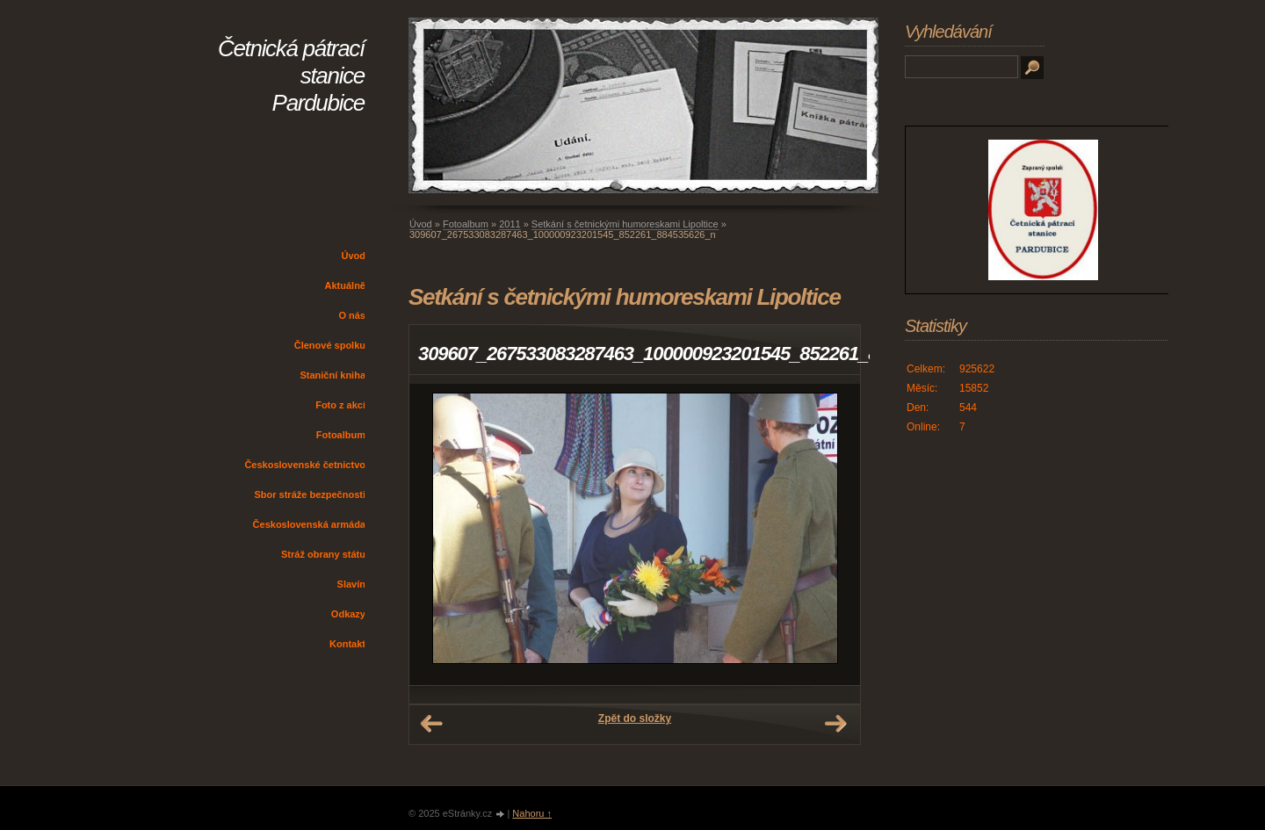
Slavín (351, 584)
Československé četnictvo (304, 464)
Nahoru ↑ (532, 813)
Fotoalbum (340, 434)
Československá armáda (309, 524)
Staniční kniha (332, 375)
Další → (835, 724)
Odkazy (348, 614)
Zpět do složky (634, 718)
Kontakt (347, 644)
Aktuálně (345, 285)
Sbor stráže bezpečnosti (309, 494)
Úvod (354, 255)
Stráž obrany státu (323, 554)
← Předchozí (431, 724)
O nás (351, 315)
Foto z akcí (340, 405)
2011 (509, 224)
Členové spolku (329, 345)
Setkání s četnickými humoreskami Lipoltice (625, 224)
